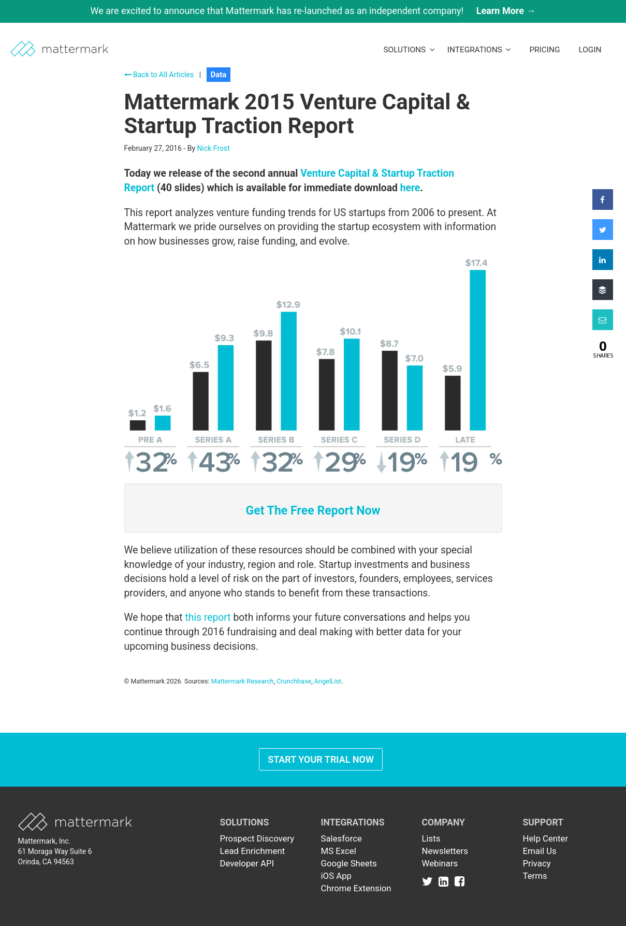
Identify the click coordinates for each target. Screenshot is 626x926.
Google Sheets (349, 863)
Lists (431, 838)
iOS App (336, 876)
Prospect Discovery (257, 838)
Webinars (440, 863)
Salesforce (341, 838)
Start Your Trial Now (321, 759)
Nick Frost (213, 148)
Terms (535, 876)
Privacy (537, 863)
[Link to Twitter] (429, 881)
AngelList (327, 681)
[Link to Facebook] (459, 881)
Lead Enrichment (252, 851)
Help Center (546, 838)
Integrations (479, 49)
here (410, 188)
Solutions (408, 49)
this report (207, 617)
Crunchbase (293, 681)
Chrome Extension (356, 888)
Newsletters (445, 851)
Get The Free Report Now (312, 511)
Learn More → (506, 10)
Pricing (544, 49)
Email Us (540, 851)
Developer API (247, 863)
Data (218, 74)
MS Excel (338, 851)
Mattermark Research (242, 681)
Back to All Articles (159, 74)
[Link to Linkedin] (446, 881)
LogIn (589, 49)
